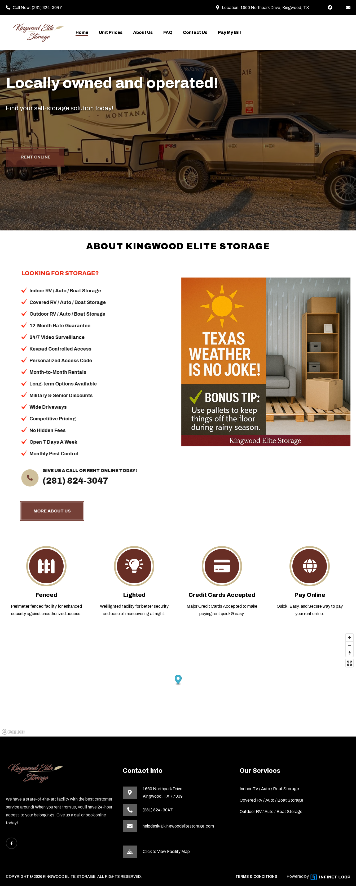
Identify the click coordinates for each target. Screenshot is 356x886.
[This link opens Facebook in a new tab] (330, 7)
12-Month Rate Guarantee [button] (55, 325)
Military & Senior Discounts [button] (56, 395)
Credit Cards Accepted (221, 595)
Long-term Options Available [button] (58, 384)
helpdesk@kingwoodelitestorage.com (178, 826)
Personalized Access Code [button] (56, 360)
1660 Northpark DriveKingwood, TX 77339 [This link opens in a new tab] (163, 792)
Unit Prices (110, 32)
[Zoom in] (349, 637)
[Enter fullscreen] (349, 663)
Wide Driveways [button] (43, 407)
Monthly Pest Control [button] (49, 453)
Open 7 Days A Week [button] (48, 442)
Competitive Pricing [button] (48, 418)
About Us (143, 32)
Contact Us (195, 32)
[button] (178, 680)
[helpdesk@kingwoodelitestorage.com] (348, 7)
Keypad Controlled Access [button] (55, 349)
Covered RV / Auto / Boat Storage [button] (63, 302)
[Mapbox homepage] (13, 732)
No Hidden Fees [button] (43, 430)
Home (82, 32)
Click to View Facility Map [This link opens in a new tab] (166, 851)
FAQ (167, 32)
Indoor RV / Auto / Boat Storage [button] (60, 290)
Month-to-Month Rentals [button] (53, 372)
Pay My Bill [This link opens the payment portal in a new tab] (229, 32)
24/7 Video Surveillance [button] (52, 337)
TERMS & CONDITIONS (256, 877)
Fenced (46, 595)
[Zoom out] (349, 645)
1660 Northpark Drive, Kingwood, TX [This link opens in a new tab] (274, 7)
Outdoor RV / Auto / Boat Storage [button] (62, 314)
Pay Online (309, 595)
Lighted (134, 595)
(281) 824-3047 (47, 7)
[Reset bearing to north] (349, 653)
